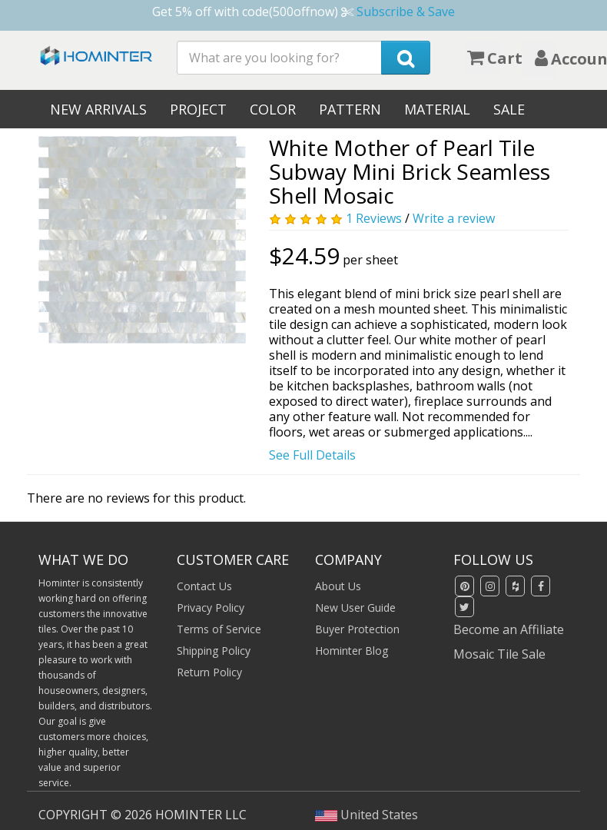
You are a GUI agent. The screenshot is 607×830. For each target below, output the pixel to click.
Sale (509, 109)
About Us (338, 586)
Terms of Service (219, 629)
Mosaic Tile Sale (499, 654)
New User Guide (355, 607)
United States (366, 814)
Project (198, 109)
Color (273, 109)
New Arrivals (98, 109)
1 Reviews (374, 218)
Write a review (454, 218)
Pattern (350, 109)
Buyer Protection (357, 629)
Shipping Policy (213, 650)
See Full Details (312, 455)
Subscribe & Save (406, 11)
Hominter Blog (351, 650)
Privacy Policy (210, 607)
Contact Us (204, 586)
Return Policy (209, 672)
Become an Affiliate (508, 629)
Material (437, 109)
